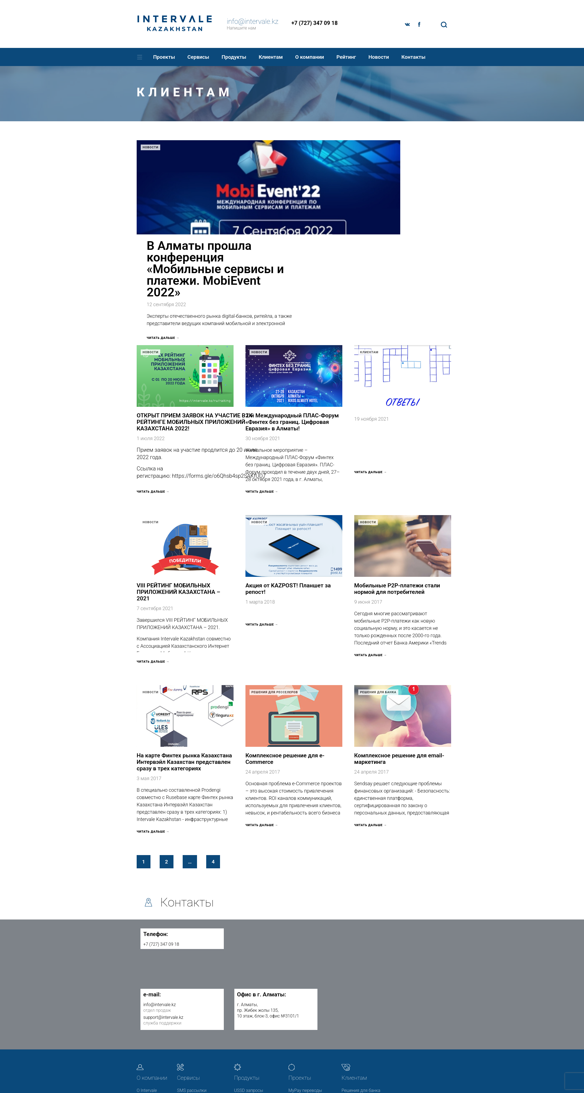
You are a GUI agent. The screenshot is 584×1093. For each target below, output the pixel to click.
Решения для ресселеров (274, 592)
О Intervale (147, 990)
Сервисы (198, 57)
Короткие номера (251, 1021)
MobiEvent (298, 1001)
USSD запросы (248, 990)
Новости (378, 57)
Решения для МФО (360, 1001)
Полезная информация (354, 1029)
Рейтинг (346, 57)
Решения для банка (378, 592)
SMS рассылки (191, 990)
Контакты (413, 57)
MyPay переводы (305, 990)
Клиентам (271, 57)
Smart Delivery (191, 1032)
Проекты (164, 57)
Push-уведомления (196, 1021)
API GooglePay (191, 1042)
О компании (309, 57)
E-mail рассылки (193, 1011)
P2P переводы (248, 1011)
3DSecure (243, 1001)
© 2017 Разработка (399, 1077)
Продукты (234, 57)
